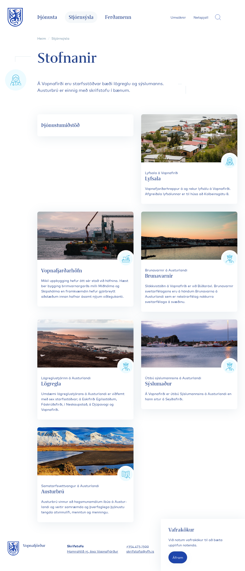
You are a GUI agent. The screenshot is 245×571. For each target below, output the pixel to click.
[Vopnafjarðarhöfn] (85, 259)
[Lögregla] (85, 369)
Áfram (178, 557)
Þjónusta (47, 17)
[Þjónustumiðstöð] (85, 125)
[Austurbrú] (85, 474)
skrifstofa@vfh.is (140, 551)
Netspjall (201, 17)
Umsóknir (178, 17)
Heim (41, 38)
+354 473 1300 (137, 546)
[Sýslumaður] (189, 364)
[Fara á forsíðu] (15, 17)
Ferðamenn (118, 17)
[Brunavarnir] (189, 262)
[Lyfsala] (189, 159)
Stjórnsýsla (81, 17)
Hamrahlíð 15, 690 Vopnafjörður (92, 551)
